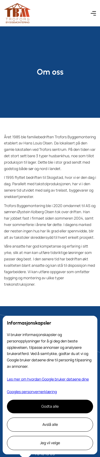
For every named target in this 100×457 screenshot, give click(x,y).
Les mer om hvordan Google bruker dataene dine (48, 379)
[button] (93, 13)
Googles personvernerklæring (32, 391)
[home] (17, 13)
